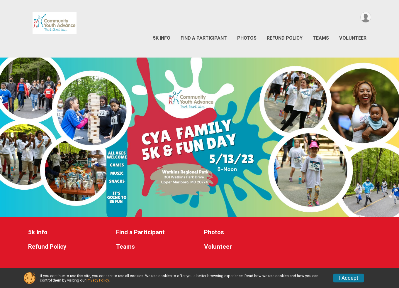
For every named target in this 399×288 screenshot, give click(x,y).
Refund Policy (285, 38)
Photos (247, 38)
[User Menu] (365, 17)
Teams (321, 38)
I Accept (348, 278)
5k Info (161, 38)
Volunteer (352, 38)
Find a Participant (204, 38)
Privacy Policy (97, 280)
